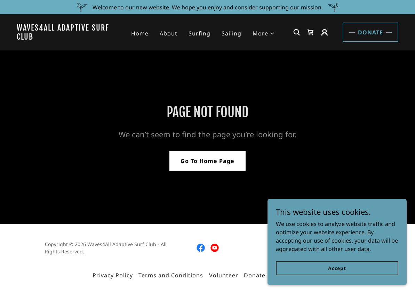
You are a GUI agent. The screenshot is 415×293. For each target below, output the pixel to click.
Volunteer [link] (223, 275)
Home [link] (140, 33)
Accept (337, 268)
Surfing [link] (199, 33)
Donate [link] (254, 275)
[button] (264, 33)
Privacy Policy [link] (113, 275)
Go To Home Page (207, 161)
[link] (66, 37)
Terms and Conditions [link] (170, 275)
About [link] (168, 33)
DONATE (370, 32)
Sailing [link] (231, 33)
